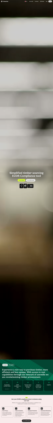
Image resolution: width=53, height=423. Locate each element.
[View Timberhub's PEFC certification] (25, 186)
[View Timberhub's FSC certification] (21, 186)
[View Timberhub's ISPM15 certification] (30, 186)
